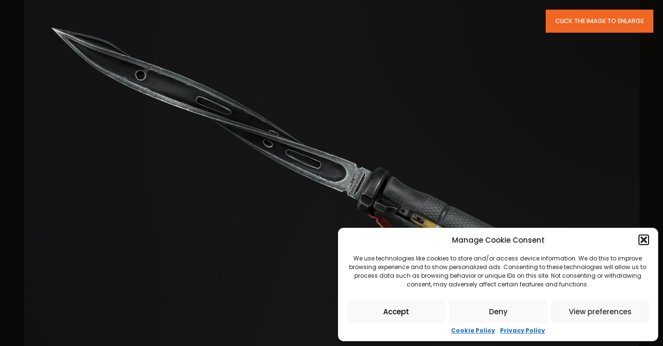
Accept (396, 312)
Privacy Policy (522, 330)
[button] (644, 240)
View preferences (600, 312)
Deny (498, 312)
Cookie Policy (473, 330)
